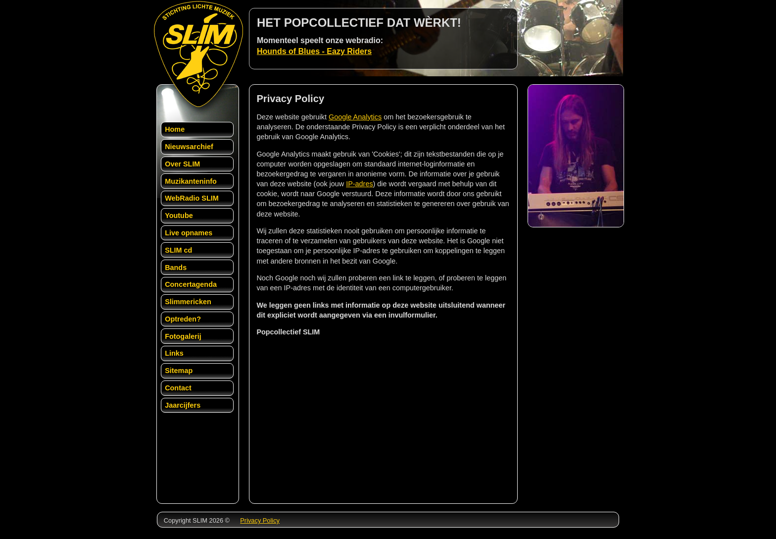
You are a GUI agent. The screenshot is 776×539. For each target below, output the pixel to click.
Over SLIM (182, 164)
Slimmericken (188, 302)
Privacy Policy (260, 520)
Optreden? (183, 319)
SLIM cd (178, 250)
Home (175, 129)
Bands (176, 267)
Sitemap (179, 371)
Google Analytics (355, 117)
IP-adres (359, 184)
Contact (178, 388)
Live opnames (188, 233)
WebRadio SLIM (191, 198)
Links (174, 353)
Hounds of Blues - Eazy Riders (314, 51)
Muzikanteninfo (191, 181)
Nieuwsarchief (189, 147)
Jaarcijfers (182, 405)
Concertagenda (191, 284)
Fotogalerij (183, 336)
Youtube (179, 215)
